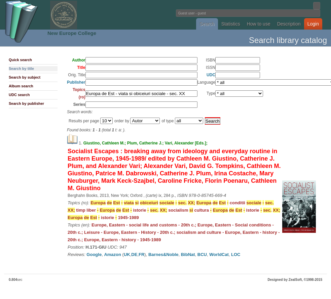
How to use (258, 24)
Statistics (230, 24)
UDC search (19, 95)
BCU (202, 254)
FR (141, 254)
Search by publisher (26, 103)
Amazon (112, 254)
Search (206, 24)
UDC (211, 75)
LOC (235, 254)
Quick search (20, 60)
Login (313, 24)
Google (94, 254)
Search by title (21, 69)
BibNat (188, 254)
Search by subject (24, 77)
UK (127, 254)
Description (289, 24)
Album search (21, 86)
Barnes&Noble (163, 254)
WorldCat (219, 254)
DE (134, 254)
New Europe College (71, 33)
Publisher (76, 82)
